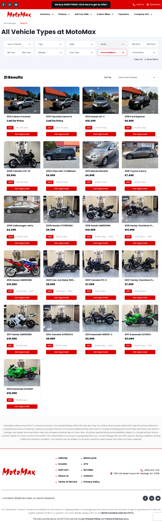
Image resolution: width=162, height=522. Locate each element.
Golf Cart (63, 469)
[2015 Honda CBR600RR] (22, 276)
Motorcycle (90, 458)
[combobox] (18, 44)
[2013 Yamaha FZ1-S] (101, 276)
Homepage (10, 23)
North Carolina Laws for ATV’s (117, 513)
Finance (62, 14)
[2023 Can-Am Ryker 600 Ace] (61, 276)
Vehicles (63, 458)
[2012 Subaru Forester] (22, 113)
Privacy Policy (92, 481)
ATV (86, 463)
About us (63, 475)
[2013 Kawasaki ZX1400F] (22, 385)
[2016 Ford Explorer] (140, 113)
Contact (88, 475)
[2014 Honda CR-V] (101, 113)
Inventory (45, 14)
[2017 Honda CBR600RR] (22, 331)
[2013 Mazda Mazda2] (101, 167)
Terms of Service (67, 481)
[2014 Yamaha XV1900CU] (61, 331)
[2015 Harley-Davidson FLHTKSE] (140, 222)
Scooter (62, 463)
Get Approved (22, 134)
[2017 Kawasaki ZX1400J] (140, 331)
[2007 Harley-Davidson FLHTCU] (140, 276)
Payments (123, 14)
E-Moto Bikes (103, 14)
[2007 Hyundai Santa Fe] (61, 113)
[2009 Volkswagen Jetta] (22, 222)
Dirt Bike (88, 469)
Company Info (141, 14)
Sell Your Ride (82, 14)
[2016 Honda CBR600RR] (101, 222)
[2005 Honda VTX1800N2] (61, 222)
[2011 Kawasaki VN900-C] (101, 331)
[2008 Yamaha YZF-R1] (22, 167)
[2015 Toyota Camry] (140, 167)
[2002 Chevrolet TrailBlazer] (61, 167)
